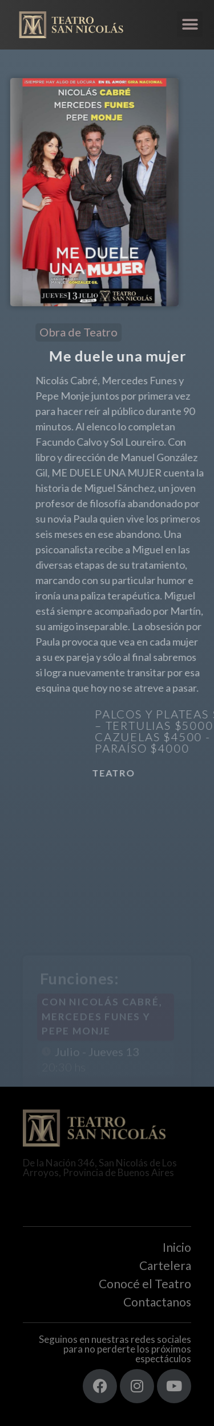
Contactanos (157, 1302)
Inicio (177, 1247)
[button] (190, 24)
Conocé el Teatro (145, 1283)
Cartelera (165, 1265)
